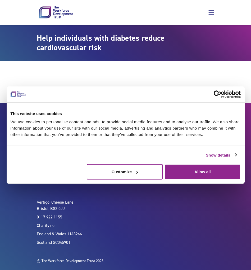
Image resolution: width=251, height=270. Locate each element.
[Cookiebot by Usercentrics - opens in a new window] (217, 94)
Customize (125, 172)
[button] (211, 12)
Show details (218, 155)
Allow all (202, 172)
